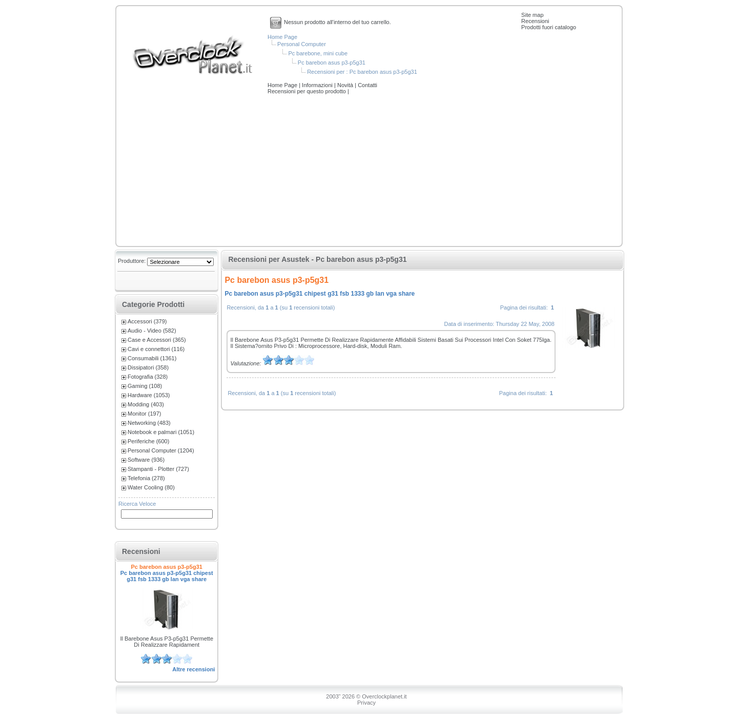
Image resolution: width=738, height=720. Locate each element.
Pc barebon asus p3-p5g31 (331, 62)
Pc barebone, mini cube (317, 53)
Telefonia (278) (146, 478)
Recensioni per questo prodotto (307, 91)
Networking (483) (149, 423)
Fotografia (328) (148, 377)
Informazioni (318, 85)
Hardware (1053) (149, 395)
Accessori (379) (147, 321)
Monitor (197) (144, 413)
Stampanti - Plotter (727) (158, 469)
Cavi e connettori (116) (156, 349)
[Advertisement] (369, 171)
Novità (346, 85)
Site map (532, 15)
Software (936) (146, 460)
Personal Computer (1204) (161, 450)
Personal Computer (301, 44)
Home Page (282, 37)
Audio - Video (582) (152, 330)
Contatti (367, 85)
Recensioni (535, 21)
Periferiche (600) (148, 441)
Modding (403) (146, 404)
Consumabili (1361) (152, 358)
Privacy (366, 703)
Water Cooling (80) (151, 487)
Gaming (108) (145, 386)
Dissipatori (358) (148, 367)
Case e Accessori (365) (157, 340)
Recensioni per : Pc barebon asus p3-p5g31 (362, 72)
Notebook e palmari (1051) (161, 432)
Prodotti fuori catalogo (548, 27)
